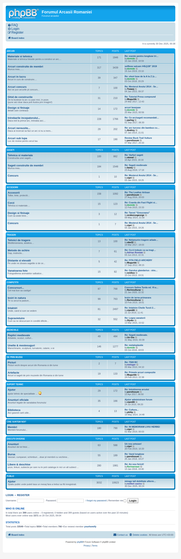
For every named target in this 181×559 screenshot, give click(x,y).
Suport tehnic (15, 384)
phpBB (80, 542)
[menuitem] (13, 25)
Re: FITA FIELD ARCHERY (138, 260)
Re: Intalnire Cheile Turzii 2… (140, 308)
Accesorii (12, 187)
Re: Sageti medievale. (136, 335)
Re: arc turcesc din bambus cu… (142, 128)
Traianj (130, 89)
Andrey (131, 130)
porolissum (133, 140)
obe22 (130, 242)
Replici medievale (19, 335)
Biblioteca (14, 410)
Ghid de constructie (20, 97)
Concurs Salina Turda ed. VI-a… (141, 287)
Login (9, 495)
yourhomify (90, 526)
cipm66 (131, 310)
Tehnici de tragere (19, 240)
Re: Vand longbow (134, 454)
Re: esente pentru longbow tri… (141, 56)
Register (23, 495)
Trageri (11, 235)
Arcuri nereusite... (19, 128)
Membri (12, 427)
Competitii (12, 282)
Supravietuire (16, 318)
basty (130, 167)
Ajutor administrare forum (138, 399)
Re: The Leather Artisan (137, 192)
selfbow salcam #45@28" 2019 (141, 66)
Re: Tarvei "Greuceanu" (137, 212)
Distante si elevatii (19, 260)
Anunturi (13, 444)
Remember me (117, 500)
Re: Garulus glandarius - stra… (141, 270)
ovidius (131, 273)
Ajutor (11, 389)
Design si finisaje (18, 107)
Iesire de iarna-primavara (138, 297)
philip (130, 412)
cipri (129, 178)
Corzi (11, 202)
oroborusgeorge (135, 215)
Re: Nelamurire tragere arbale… (141, 240)
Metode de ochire (18, 250)
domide (131, 58)
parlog (130, 120)
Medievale (13, 330)
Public (10, 476)
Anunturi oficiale (18, 399)
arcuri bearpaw (133, 107)
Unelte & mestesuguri (21, 345)
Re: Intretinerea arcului (137, 389)
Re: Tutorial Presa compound (140, 96)
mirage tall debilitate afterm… (140, 481)
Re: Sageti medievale (136, 165)
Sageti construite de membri (25, 165)
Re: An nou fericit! (134, 464)
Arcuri (11, 51)
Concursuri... (16, 287)
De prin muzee (15, 357)
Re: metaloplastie (134, 345)
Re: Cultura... (131, 409)
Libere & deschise (19, 464)
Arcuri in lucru (17, 76)
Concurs (13, 175)
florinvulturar (134, 290)
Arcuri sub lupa (17, 138)
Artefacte (13, 372)
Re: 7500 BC (131, 362)
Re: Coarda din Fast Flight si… (141, 202)
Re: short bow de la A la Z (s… (141, 76)
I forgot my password (96, 500)
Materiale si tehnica (20, 56)
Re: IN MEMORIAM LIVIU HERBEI (142, 427)
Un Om (130, 337)
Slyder (130, 320)
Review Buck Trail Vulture (138, 138)
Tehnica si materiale (20, 155)
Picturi (12, 362)
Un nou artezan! (133, 444)
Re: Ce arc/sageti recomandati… (142, 117)
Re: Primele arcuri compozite (140, 372)
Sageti (10, 150)
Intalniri (12, 308)
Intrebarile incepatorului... (24, 117)
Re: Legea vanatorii (135, 318)
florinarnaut (133, 466)
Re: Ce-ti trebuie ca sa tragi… (140, 250)
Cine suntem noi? (16, 422)
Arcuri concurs (17, 86)
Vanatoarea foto (18, 270)
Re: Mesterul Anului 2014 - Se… (141, 86)
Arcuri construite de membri (25, 66)
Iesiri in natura (17, 297)
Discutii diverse (16, 439)
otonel (130, 157)
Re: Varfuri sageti (134, 155)
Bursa (11, 454)
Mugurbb (132, 99)
